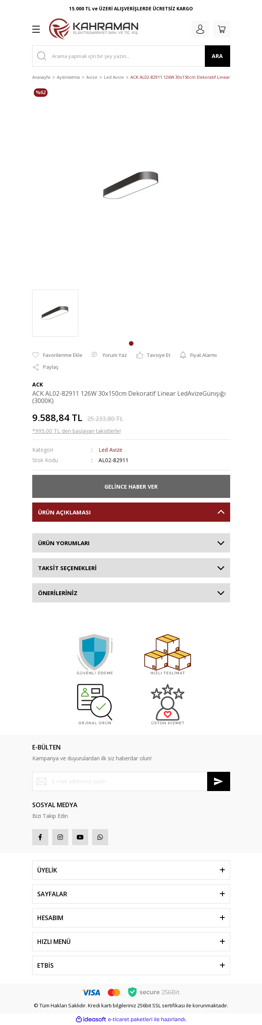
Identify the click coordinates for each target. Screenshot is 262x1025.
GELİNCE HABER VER (131, 486)
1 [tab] (131, 343)
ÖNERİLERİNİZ (57, 593)
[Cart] (221, 29)
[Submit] (218, 781)
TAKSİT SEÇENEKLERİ (67, 568)
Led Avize (110, 449)
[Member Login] (200, 29)
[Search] (131, 56)
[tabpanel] (55, 313)
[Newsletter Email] (131, 781)
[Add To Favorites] (57, 355)
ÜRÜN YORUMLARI (64, 543)
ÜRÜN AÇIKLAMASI (64, 512)
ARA (217, 56)
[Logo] (93, 29)
